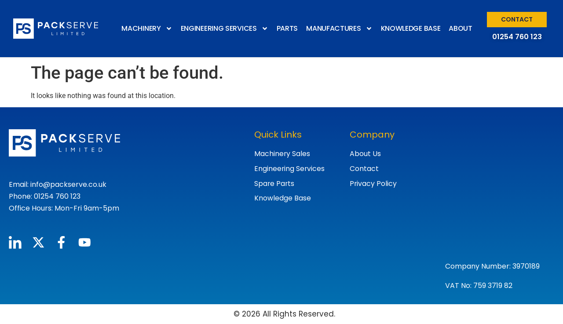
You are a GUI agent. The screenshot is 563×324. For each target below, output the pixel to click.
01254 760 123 (517, 37)
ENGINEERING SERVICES (224, 28)
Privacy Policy (373, 183)
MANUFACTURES (339, 28)
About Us (365, 154)
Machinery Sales (282, 154)
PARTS (287, 28)
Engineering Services (289, 169)
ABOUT (460, 28)
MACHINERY (146, 28)
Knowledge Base (282, 198)
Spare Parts (274, 183)
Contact (364, 169)
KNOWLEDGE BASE (411, 28)
